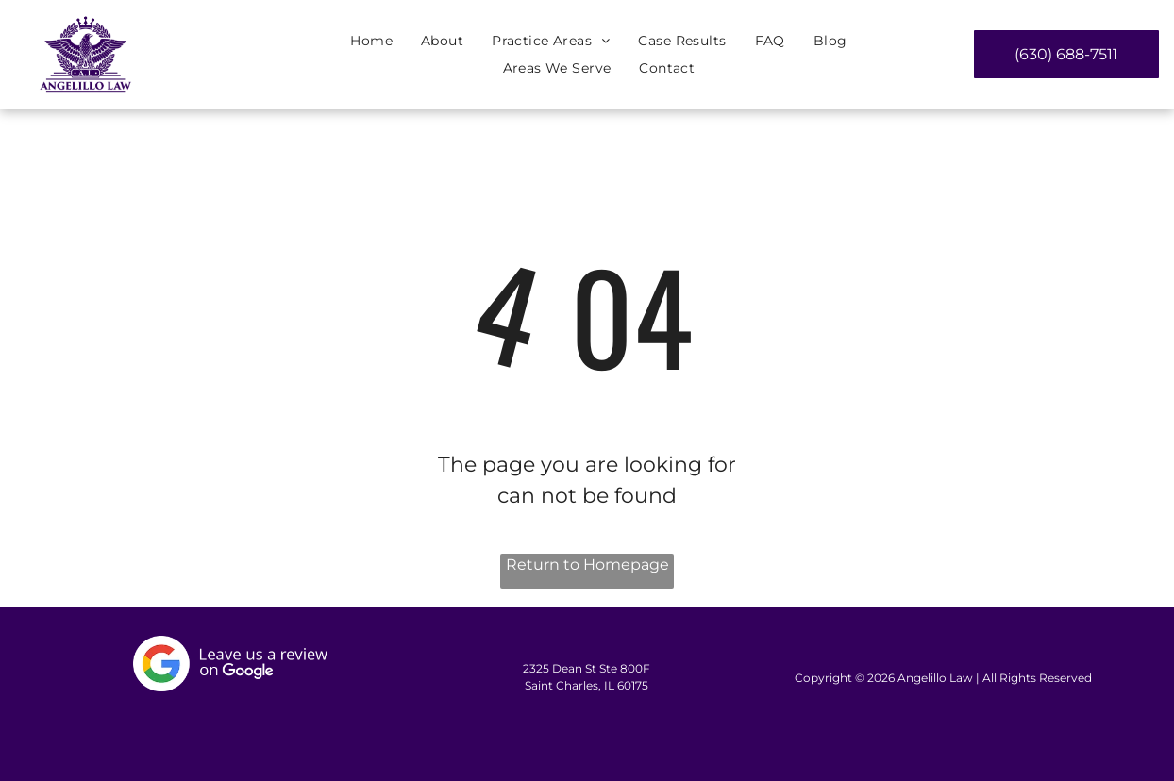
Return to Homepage (587, 564)
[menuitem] (371, 41)
